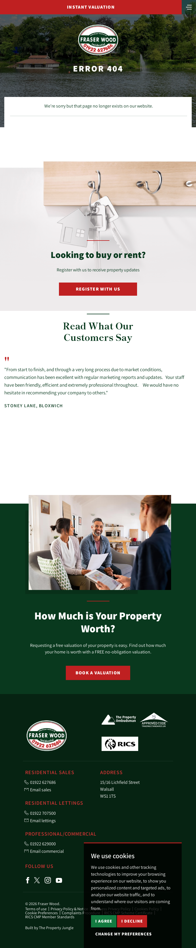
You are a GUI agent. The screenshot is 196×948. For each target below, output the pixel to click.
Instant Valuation (91, 7)
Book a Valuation (98, 673)
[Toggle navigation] (189, 6)
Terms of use (36, 908)
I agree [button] (103, 921)
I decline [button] (132, 921)
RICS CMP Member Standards (49, 916)
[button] (178, 482)
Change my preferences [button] (123, 934)
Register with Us (98, 289)
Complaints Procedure (81, 912)
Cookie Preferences (41, 912)
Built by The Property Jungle (49, 927)
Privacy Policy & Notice (69, 908)
